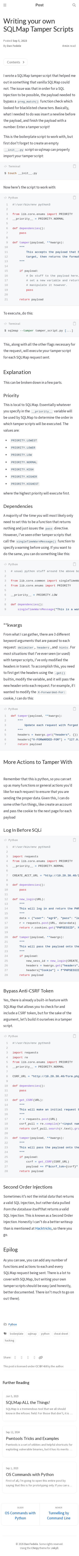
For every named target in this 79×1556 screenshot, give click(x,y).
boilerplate (16, 1334)
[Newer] (58, 1514)
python (45, 1334)
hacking (9, 1340)
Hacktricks (43, 1228)
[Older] (20, 1514)
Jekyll (54, 1548)
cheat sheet (61, 1334)
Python (12, 1324)
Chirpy (35, 1548)
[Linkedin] (34, 1357)
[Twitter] (15, 1357)
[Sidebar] (5, 5)
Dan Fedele (14, 46)
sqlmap (32, 1334)
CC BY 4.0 (41, 1366)
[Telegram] (28, 1357)
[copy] (74, 166)
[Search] (74, 5)
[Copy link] (41, 1357)
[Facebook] (21, 1357)
